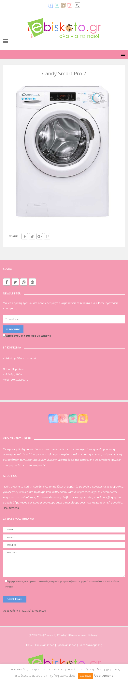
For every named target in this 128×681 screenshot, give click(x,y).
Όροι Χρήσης (103, 675)
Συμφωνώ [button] (85, 675)
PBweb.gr (62, 634)
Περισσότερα (11, 508)
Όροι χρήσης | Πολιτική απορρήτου (24, 610)
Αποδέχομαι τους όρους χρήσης (27, 335)
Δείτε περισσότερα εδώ (32, 465)
